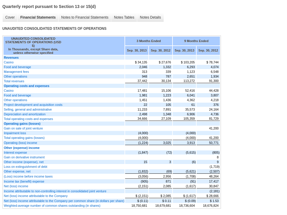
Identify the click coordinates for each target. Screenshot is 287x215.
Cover (10, 17)
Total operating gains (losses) (24, 137)
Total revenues (14, 81)
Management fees (16, 71)
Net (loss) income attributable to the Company (36, 196)
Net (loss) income (16, 186)
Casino (9, 62)
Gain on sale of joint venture (23, 128)
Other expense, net (17, 171)
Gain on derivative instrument (24, 157)
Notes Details (150, 17)
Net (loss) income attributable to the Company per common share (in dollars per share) (64, 201)
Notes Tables (124, 17)
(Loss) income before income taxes (28, 176)
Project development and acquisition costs (33, 104)
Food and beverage (17, 67)
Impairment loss (15, 133)
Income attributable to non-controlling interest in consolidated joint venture (55, 191)
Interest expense (15, 152)
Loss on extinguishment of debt (25, 166)
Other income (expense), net (24, 162)
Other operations (15, 76)
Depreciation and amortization (25, 114)
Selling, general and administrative (28, 109)
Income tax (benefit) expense (24, 181)
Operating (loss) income (20, 143)
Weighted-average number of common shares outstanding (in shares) (52, 205)
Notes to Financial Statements (84, 17)
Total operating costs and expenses (28, 119)
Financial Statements (38, 17)
